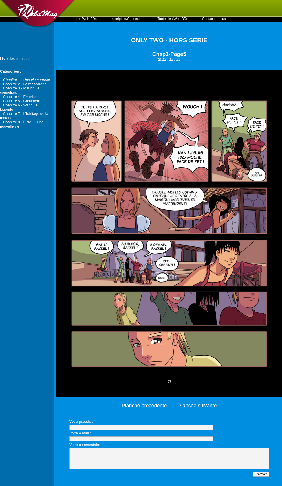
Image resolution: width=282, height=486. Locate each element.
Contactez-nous (214, 19)
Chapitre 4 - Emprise (20, 97)
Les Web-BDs (86, 19)
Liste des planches (15, 58)
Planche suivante (197, 405)
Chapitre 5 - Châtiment (21, 101)
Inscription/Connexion (127, 19)
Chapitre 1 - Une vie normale (26, 80)
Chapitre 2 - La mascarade (25, 84)
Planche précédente (144, 405)
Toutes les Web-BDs (172, 19)
